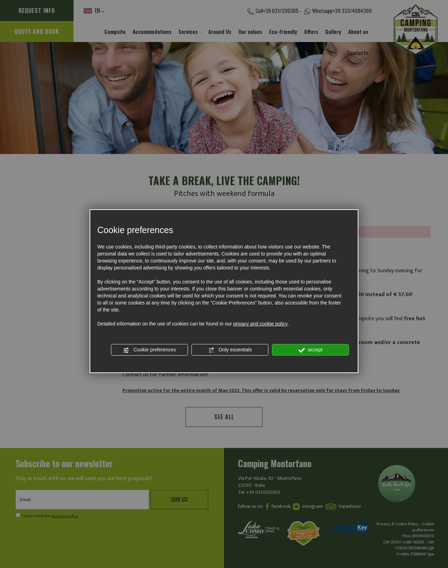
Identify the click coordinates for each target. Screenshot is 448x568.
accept (310, 350)
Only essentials (230, 350)
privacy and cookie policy (260, 324)
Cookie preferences (149, 350)
